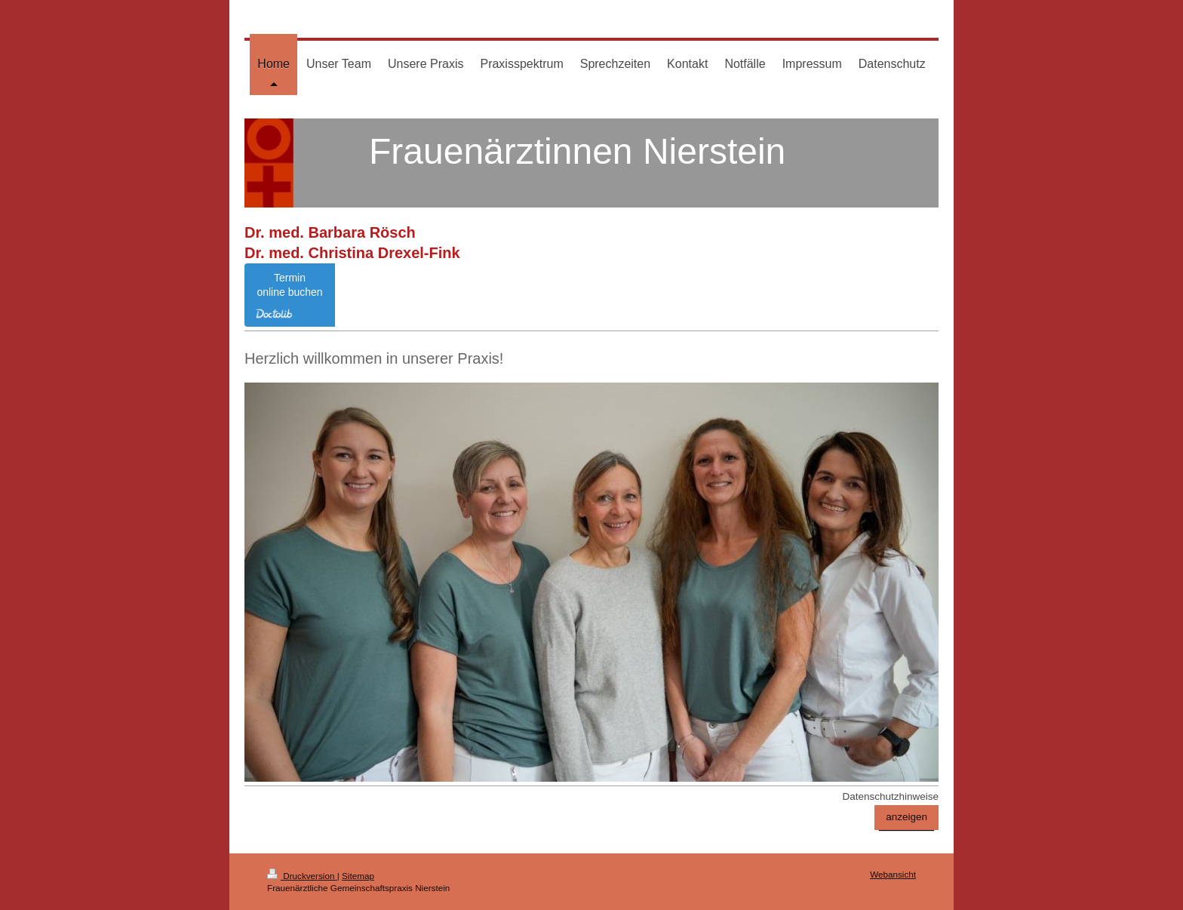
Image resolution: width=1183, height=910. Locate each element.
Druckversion (302, 876)
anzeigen (906, 816)
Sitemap (358, 876)
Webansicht (893, 874)
